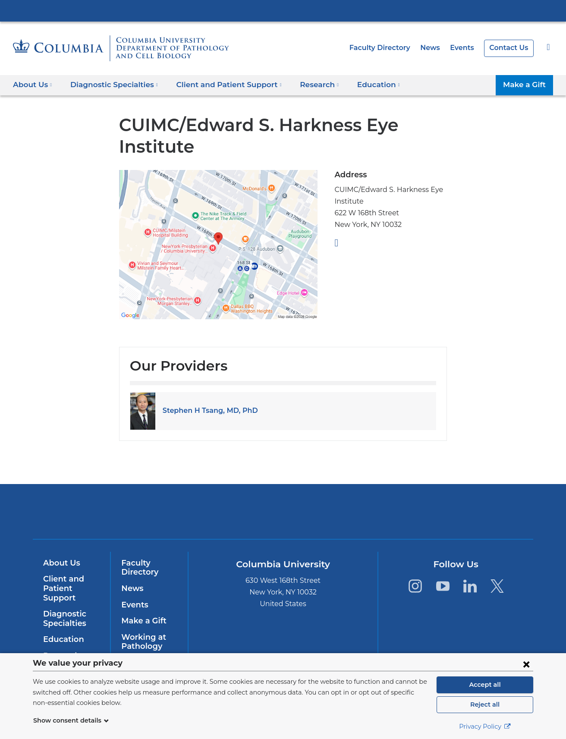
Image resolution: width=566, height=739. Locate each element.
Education (62, 639)
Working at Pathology (141, 642)
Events (464, 47)
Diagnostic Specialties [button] (110, 84)
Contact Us (510, 47)
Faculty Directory (387, 47)
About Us (60, 563)
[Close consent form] (526, 664)
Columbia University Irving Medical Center (283, 10)
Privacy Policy (485, 726)
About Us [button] (32, 84)
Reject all (484, 704)
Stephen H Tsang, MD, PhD (207, 410)
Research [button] (303, 84)
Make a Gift (526, 84)
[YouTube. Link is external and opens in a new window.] (442, 586)
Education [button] (359, 84)
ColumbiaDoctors (407, 511)
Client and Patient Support (62, 588)
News (434, 47)
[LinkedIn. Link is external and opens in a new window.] (470, 586)
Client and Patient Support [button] (217, 84)
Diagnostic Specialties (63, 619)
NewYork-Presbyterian (283, 517)
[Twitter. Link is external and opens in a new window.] (497, 586)
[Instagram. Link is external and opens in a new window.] (415, 586)
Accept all (485, 684)
